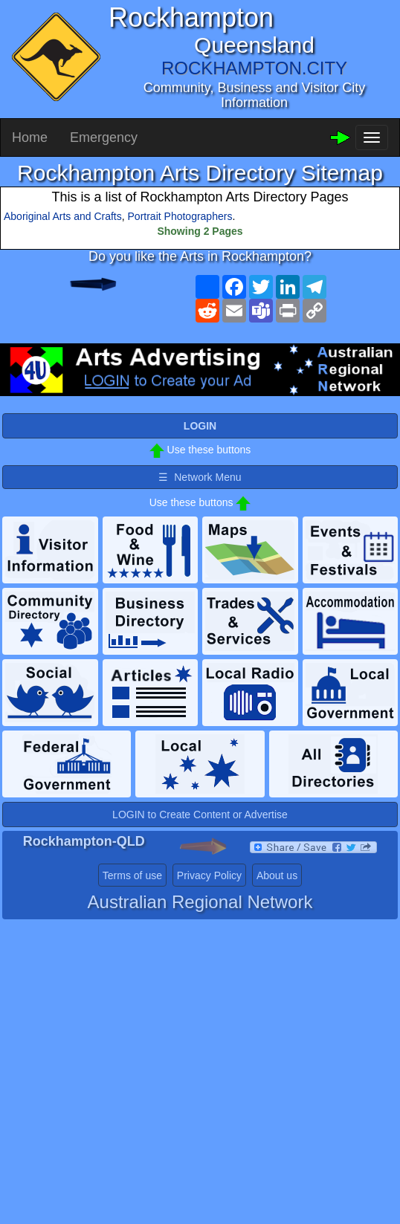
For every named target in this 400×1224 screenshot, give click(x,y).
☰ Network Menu (199, 477)
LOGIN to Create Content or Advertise (200, 814)
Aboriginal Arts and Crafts (63, 216)
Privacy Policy (209, 875)
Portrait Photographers (180, 216)
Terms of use (132, 875)
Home (30, 137)
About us (277, 875)
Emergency (104, 137)
